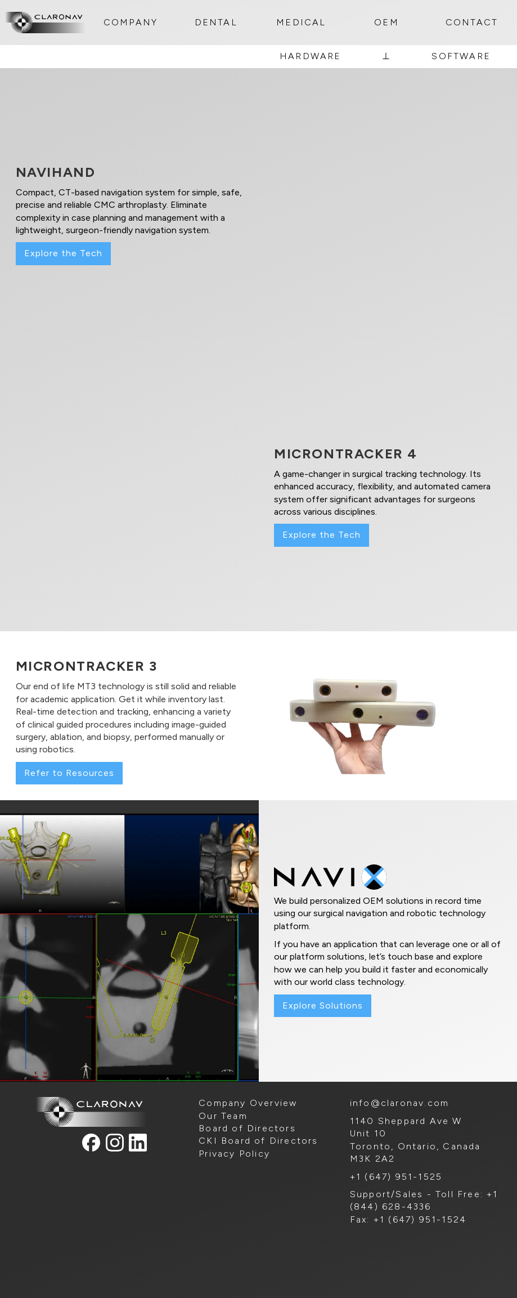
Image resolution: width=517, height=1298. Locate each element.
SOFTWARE (461, 56)
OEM (386, 22)
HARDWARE (310, 56)
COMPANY (131, 22)
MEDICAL (301, 22)
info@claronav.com (399, 1103)
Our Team (223, 1115)
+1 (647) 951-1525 (396, 1176)
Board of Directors (247, 1128)
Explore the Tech (63, 253)
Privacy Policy (234, 1153)
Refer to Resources (69, 773)
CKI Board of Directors (258, 1140)
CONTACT (472, 22)
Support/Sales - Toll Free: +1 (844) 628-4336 (424, 1200)
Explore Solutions (322, 1005)
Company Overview (248, 1103)
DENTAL (216, 22)
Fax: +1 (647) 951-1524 (408, 1219)
